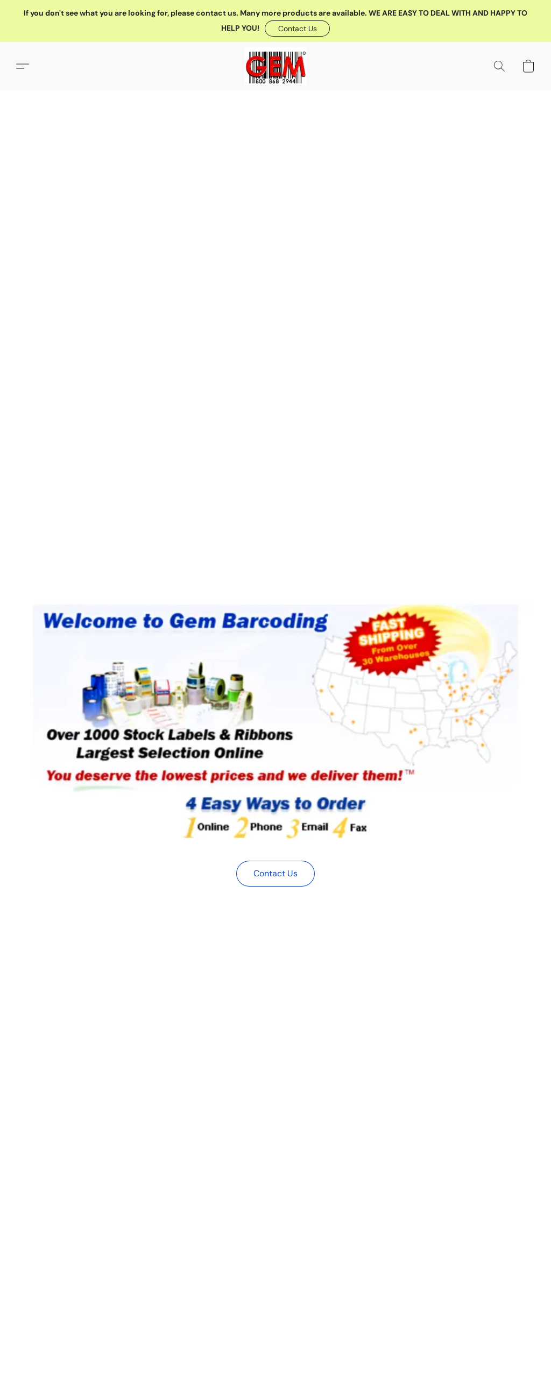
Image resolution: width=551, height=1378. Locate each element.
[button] (297, 28)
